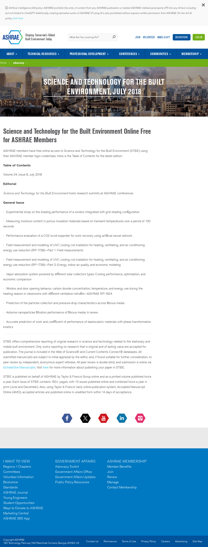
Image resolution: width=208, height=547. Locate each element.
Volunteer (149, 37)
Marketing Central (16, 513)
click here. (18, 18)
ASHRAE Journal (15, 492)
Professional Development (88, 54)
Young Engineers (15, 498)
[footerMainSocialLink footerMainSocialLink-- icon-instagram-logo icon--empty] (140, 418)
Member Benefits (119, 466)
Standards (10, 487)
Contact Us (92, 541)
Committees (11, 472)
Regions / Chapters (17, 466)
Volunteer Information (18, 477)
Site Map (197, 541)
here (46, 367)
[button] (203, 6)
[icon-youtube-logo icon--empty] (104, 418)
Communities (159, 54)
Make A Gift (163, 37)
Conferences (128, 54)
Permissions (110, 541)
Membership (190, 54)
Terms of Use (129, 541)
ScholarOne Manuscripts (19, 367)
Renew (112, 477)
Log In (198, 37)
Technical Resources (42, 54)
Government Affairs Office (73, 472)
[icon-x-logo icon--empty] (86, 418)
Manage (113, 482)
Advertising (181, 541)
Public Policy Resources (72, 482)
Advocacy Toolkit (67, 466)
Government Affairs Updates (75, 477)
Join (137, 37)
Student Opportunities (18, 503)
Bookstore (181, 37)
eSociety (18, 62)
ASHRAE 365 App (16, 518)
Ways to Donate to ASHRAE (23, 508)
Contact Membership (122, 487)
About (10, 54)
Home (3, 62)
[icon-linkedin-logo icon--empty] (122, 418)
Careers (165, 541)
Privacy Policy (148, 541)
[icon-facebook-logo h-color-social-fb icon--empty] (67, 418)
